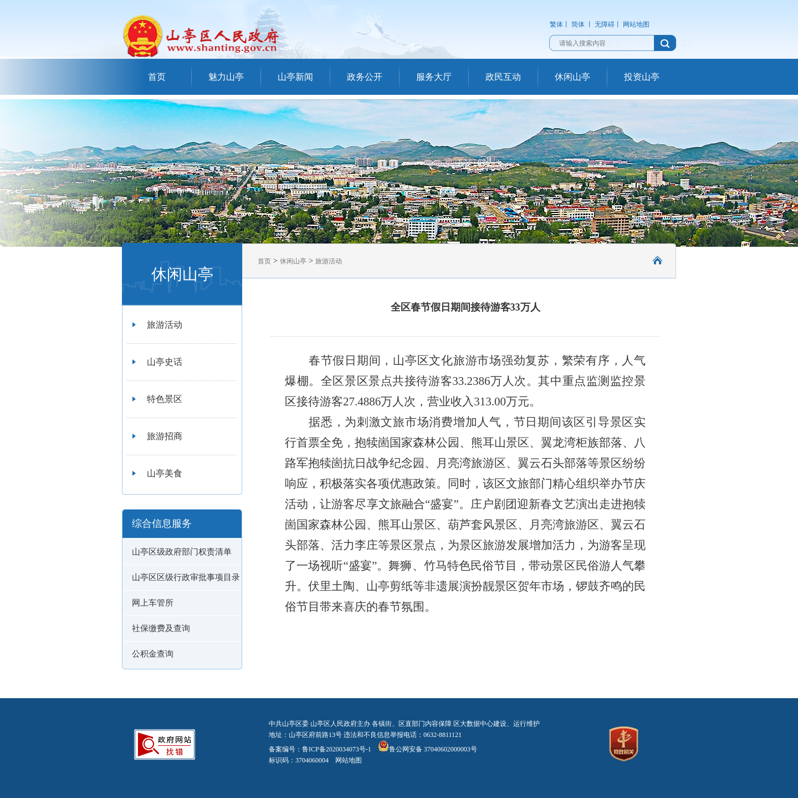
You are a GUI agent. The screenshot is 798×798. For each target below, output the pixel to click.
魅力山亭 (226, 77)
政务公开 (364, 77)
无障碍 (605, 24)
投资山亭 (641, 77)
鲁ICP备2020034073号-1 (336, 749)
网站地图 (636, 24)
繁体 (556, 24)
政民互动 (503, 77)
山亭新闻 (295, 77)
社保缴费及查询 (161, 628)
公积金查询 (152, 653)
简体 (578, 24)
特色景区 (164, 399)
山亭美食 (164, 473)
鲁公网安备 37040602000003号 (427, 749)
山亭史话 (164, 362)
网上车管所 (152, 602)
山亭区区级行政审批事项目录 (186, 577)
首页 (157, 77)
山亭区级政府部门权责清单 (182, 551)
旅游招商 (164, 436)
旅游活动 (164, 324)
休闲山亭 (572, 77)
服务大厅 (434, 77)
